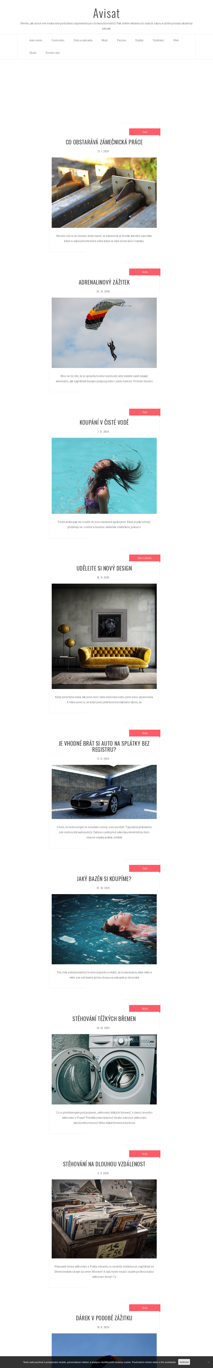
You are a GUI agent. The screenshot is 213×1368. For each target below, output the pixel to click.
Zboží (32, 53)
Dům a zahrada (83, 40)
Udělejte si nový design (104, 568)
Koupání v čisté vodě (104, 422)
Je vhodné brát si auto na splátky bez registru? (104, 746)
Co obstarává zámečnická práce (104, 142)
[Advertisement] (106, 87)
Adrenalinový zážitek (104, 282)
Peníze (121, 40)
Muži (105, 40)
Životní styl (53, 53)
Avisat (106, 12)
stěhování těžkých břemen (104, 1018)
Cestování (58, 40)
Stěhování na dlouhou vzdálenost (104, 1164)
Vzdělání (158, 40)
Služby (139, 40)
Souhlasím (184, 1362)
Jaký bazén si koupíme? (104, 878)
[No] (208, 1362)
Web (176, 40)
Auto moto (35, 40)
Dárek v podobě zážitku (104, 1318)
